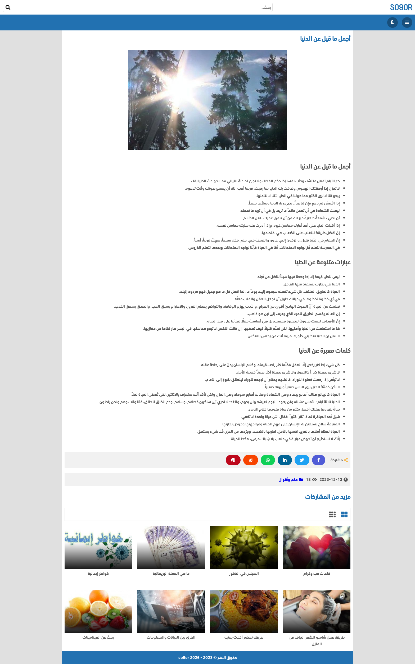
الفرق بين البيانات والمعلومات (171, 637)
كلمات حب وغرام (316, 573)
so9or (401, 7)
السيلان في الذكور (244, 573)
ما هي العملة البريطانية (171, 573)
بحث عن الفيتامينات (98, 637)
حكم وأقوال (288, 479)
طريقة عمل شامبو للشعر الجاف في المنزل (317, 640)
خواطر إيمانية (98, 573)
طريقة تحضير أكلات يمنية (243, 637)
